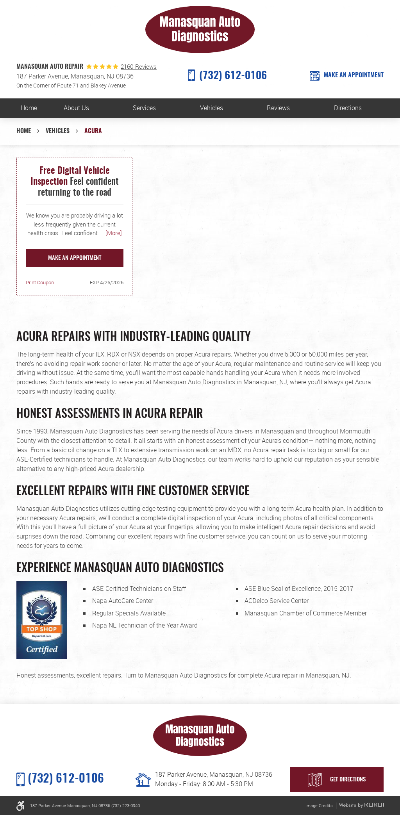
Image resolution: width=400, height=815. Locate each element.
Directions (348, 107)
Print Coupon (40, 282)
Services (144, 107)
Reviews (278, 107)
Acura (93, 131)
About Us (76, 107)
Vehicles (211, 107)
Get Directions (348, 780)
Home (29, 107)
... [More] (110, 233)
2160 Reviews (139, 66)
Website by (361, 805)
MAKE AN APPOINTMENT (354, 75)
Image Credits (319, 805)
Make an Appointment (74, 258)
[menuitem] (29, 108)
